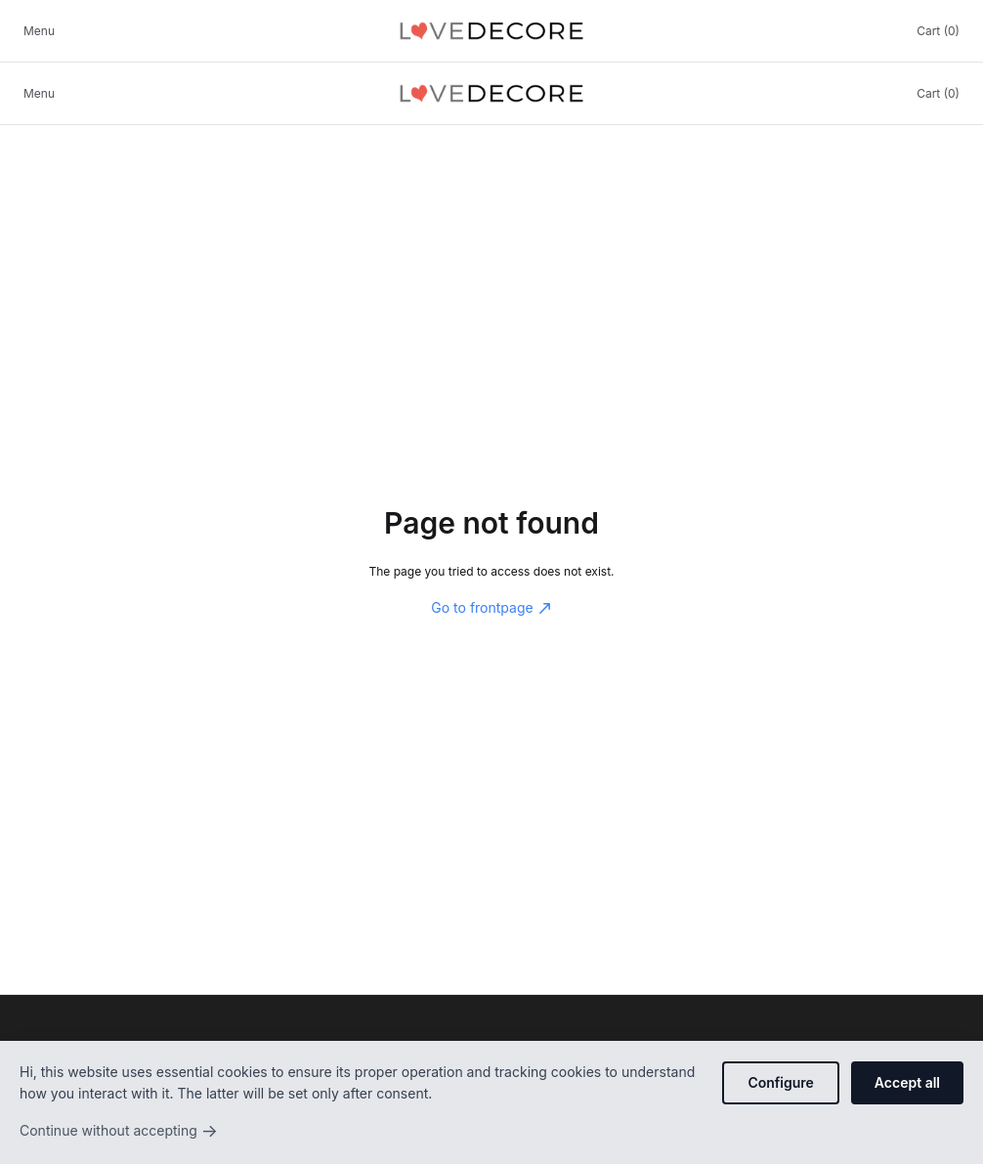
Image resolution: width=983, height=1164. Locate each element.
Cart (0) (938, 30)
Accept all (907, 1082)
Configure (780, 1082)
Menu (39, 30)
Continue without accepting (119, 1130)
